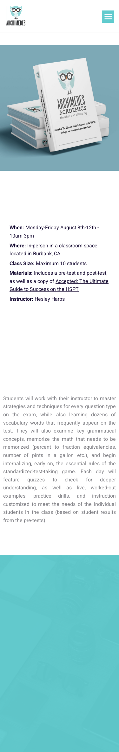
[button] (108, 16)
